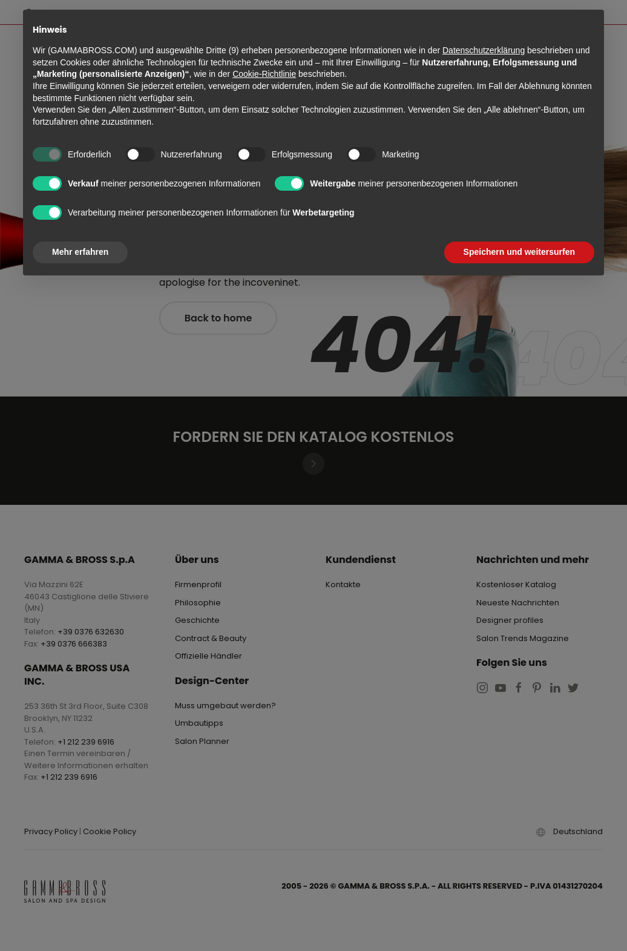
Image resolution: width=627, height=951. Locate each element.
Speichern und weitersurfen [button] (519, 252)
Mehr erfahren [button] (80, 252)
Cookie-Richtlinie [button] (264, 74)
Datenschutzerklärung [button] (483, 50)
